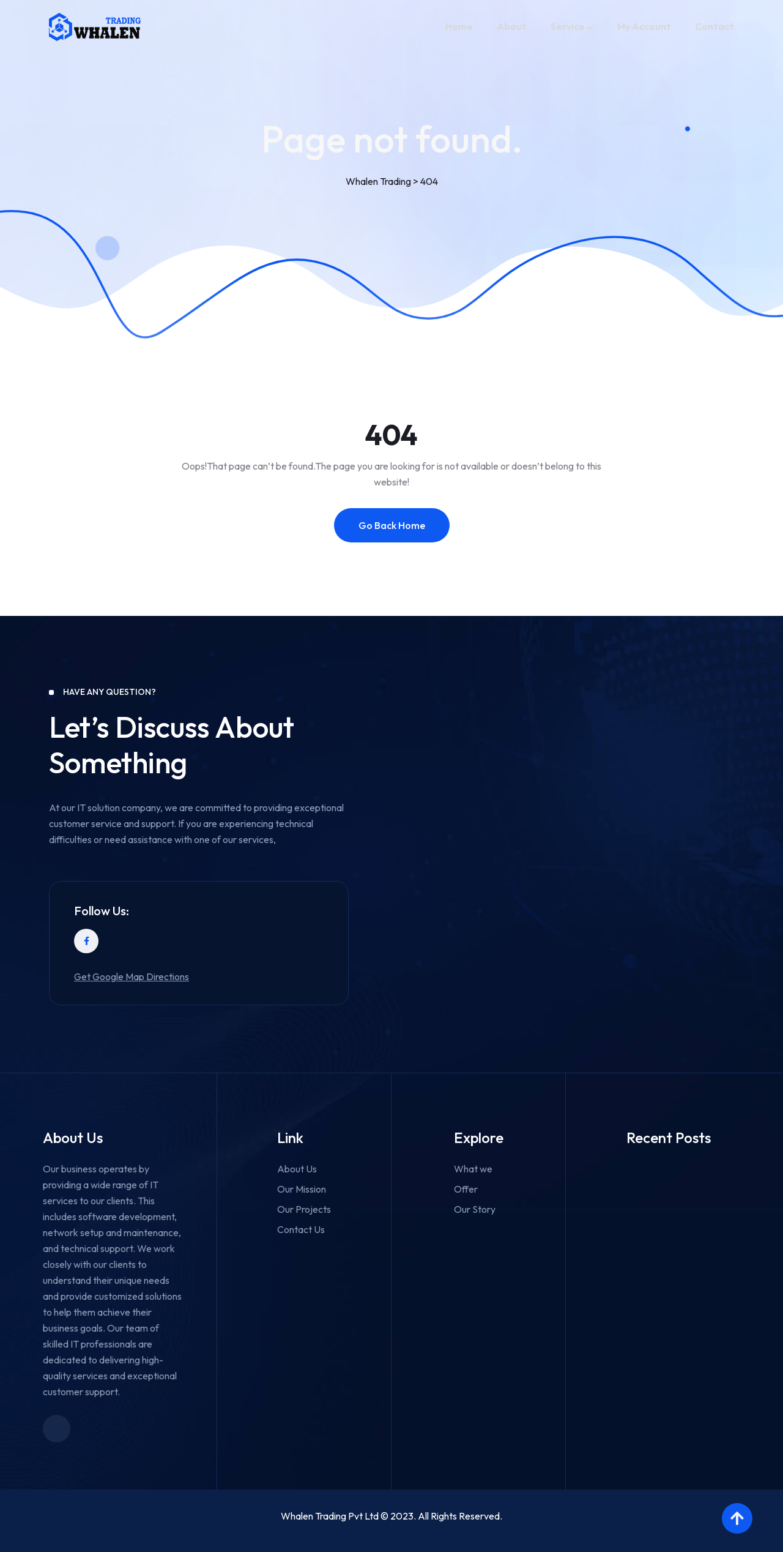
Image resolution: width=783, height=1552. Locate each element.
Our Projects (304, 1209)
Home (459, 26)
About (512, 26)
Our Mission (301, 1189)
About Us (297, 1169)
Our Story (474, 1209)
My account (644, 26)
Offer (466, 1189)
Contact (714, 26)
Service (568, 26)
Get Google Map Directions (131, 976)
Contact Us (301, 1229)
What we (473, 1169)
